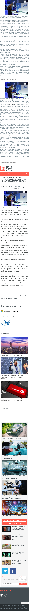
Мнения (6, 299)
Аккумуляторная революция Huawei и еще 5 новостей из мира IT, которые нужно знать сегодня (12, 377)
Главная (12, 183)
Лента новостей (4, 183)
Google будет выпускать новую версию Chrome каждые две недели (18, 545)
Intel (24, 17)
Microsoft (15, 25)
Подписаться (23, 583)
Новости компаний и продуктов (11, 305)
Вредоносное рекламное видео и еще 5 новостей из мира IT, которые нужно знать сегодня (12, 400)
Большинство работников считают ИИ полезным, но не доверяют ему (19, 562)
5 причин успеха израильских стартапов (11, 355)
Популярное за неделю (14, 520)
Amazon (9, 25)
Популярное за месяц (14, 523)
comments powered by (10, 413)
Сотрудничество (12, 299)
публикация (12, 21)
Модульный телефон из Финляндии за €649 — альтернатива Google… (18, 528)
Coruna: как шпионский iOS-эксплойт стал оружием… (18, 554)
